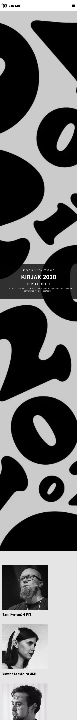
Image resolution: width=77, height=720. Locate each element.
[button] (73, 5)
